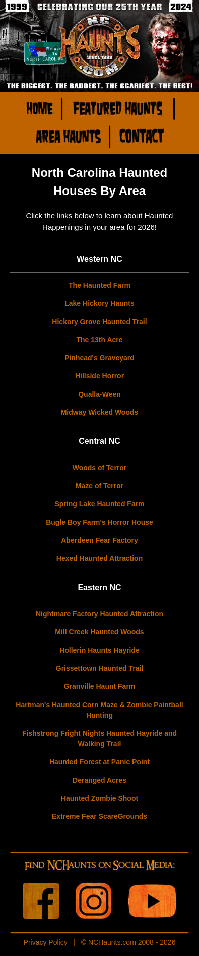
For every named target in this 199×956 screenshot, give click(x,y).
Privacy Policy (46, 942)
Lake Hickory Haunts (99, 303)
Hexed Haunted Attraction (99, 558)
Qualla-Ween (99, 394)
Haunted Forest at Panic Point (99, 762)
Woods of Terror (100, 468)
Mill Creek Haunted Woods (99, 632)
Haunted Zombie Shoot (99, 798)
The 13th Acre (99, 340)
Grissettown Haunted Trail (99, 668)
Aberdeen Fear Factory (99, 540)
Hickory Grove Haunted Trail (99, 321)
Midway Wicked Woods (100, 412)
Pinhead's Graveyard (99, 358)
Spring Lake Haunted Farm (99, 504)
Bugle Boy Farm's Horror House (99, 522)
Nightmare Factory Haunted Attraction (99, 614)
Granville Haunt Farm (100, 686)
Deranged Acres (99, 780)
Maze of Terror (99, 486)
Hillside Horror (99, 376)
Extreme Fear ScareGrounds (99, 816)
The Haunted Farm (99, 285)
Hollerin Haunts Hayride (99, 650)
